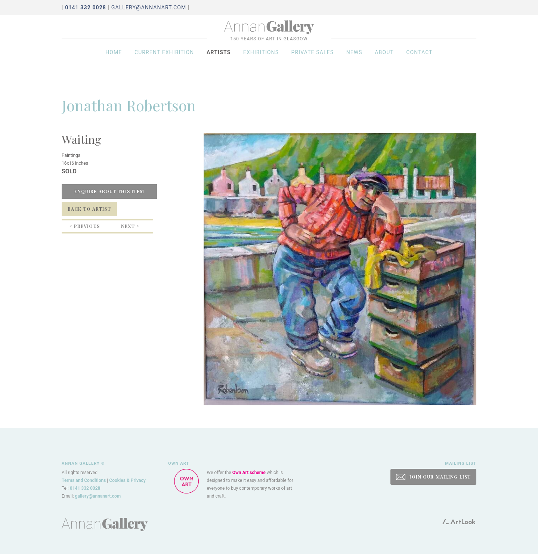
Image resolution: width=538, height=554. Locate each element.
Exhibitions (261, 64)
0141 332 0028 (85, 488)
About (384, 64)
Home (113, 64)
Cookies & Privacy (127, 480)
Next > (130, 226)
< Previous (84, 226)
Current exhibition (164, 64)
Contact (419, 64)
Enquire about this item (109, 191)
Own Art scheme (249, 472)
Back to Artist (89, 209)
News (354, 64)
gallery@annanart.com (148, 7)
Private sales (312, 64)
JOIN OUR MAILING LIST (433, 477)
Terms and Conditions (84, 480)
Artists (219, 64)
